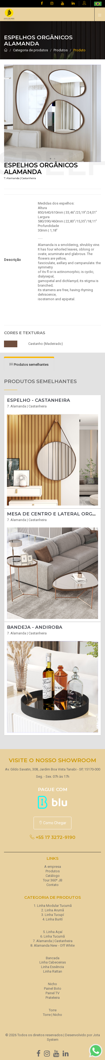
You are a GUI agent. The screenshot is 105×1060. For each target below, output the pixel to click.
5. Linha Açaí (52, 932)
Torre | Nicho (52, 1015)
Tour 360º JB (52, 880)
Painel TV (52, 993)
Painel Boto (52, 988)
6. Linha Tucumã (52, 936)
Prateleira (53, 998)
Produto (79, 50)
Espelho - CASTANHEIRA (38, 400)
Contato (52, 885)
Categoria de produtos (30, 50)
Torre (52, 1010)
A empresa (52, 867)
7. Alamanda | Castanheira (52, 941)
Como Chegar (52, 823)
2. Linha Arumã (52, 910)
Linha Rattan (52, 971)
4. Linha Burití (52, 919)
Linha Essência (52, 967)
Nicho (52, 984)
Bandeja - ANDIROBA (34, 627)
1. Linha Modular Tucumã (53, 906)
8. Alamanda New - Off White (52, 945)
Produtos (61, 50)
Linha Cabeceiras (52, 962)
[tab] (29, 364)
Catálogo (53, 876)
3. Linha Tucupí (52, 915)
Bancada (52, 958)
